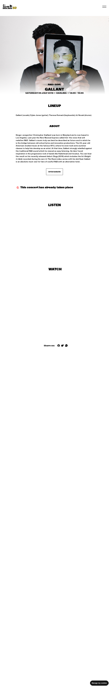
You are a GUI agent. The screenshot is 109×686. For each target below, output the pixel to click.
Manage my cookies (99, 683)
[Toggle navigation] (104, 6)
